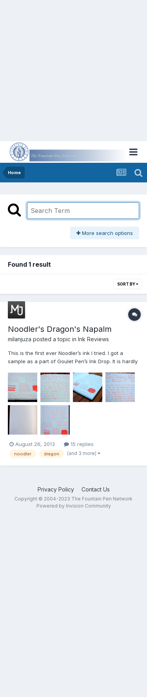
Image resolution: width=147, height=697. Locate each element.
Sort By (127, 284)
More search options (104, 233)
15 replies (79, 444)
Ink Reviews (93, 339)
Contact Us (96, 489)
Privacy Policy (56, 489)
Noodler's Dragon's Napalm (60, 329)
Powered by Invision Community (73, 506)
